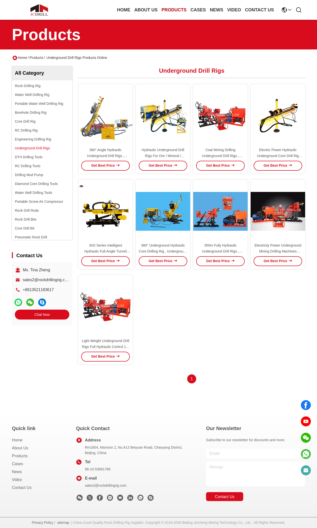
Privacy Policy (42, 523)
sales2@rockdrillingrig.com (46, 280)
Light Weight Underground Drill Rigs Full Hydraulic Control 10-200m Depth (105, 347)
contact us (259, 9)
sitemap (63, 523)
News (17, 472)
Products (36, 58)
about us (146, 9)
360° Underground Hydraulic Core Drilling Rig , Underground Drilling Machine (163, 251)
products (173, 9)
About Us (20, 448)
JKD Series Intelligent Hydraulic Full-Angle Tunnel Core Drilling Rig (105, 251)
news (216, 9)
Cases (17, 464)
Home (123, 9)
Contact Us (21, 487)
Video (17, 480)
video (234, 9)
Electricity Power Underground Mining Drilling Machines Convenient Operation (277, 251)
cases (198, 9)
